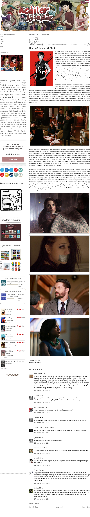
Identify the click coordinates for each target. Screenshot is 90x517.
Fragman (8, 100)
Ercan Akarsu (9, 366)
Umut (36, 458)
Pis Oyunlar (18, 113)
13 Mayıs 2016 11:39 (42, 443)
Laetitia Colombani (10, 311)
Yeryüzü (7, 124)
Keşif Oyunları (13, 104)
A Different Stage (10, 326)
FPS (11, 92)
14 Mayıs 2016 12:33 (42, 453)
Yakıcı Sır (8, 334)
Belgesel (11, 85)
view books (22, 288)
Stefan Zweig (9, 320)
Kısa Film (8, 109)
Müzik (10, 111)
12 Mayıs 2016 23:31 (42, 412)
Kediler (6, 104)
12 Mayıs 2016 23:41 (42, 423)
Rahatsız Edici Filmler (6, 115)
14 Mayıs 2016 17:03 (42, 483)
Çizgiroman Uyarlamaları (9, 129)
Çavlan (37, 360)
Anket (16, 83)
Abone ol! (13, 159)
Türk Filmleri (14, 120)
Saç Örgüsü (9, 309)
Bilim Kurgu (20, 85)
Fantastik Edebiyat (19, 92)
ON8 (20, 111)
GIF (13, 100)
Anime (11, 83)
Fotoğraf (17, 97)
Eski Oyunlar (4, 92)
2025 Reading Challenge (13, 278)
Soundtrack (16, 118)
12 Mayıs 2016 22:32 (42, 390)
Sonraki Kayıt (33, 507)
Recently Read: (13, 307)
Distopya (10, 89)
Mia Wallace (38, 407)
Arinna (36, 470)
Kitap (1, 39)
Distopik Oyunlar (16, 87)
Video (1, 124)
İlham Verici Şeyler (17, 131)
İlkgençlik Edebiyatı (6, 133)
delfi (35, 488)
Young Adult (15, 124)
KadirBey (37, 373)
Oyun (2, 41)
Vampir (24, 122)
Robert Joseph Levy (11, 345)
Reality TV (16, 115)
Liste (1, 46)
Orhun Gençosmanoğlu (41, 427)
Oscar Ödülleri (10, 113)
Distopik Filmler (5, 87)
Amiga (24, 81)
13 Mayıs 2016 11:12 (42, 433)
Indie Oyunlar (18, 102)
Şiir (10, 135)
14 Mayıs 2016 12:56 (42, 465)
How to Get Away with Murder (43, 48)
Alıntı (18, 81)
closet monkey (38, 448)
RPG (24, 113)
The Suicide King (10, 343)
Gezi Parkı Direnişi (20, 100)
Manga (6, 111)
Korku (17, 106)
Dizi (41, 362)
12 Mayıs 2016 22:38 (42, 402)
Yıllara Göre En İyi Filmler (16, 127)
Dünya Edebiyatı (19, 90)
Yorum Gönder (34, 504)
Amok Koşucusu (10, 318)
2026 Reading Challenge (13, 291)
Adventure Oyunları (7, 81)
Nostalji (15, 111)
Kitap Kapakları (9, 106)
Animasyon (3, 83)
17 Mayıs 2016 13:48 (42, 499)
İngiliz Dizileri (18, 133)
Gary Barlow (9, 328)
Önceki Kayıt (86, 507)
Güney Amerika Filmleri (7, 102)
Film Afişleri (4, 95)
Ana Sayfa (59, 507)
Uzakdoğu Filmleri (13, 122)
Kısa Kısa (16, 109)
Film (1, 37)
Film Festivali (15, 95)
